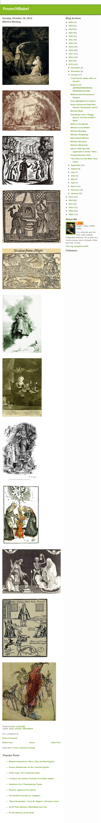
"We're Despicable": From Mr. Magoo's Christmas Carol (34, 801)
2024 (71, 29)
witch (11, 729)
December (76, 68)
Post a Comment (9, 738)
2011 (71, 204)
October (75, 75)
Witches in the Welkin (80, 127)
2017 (71, 54)
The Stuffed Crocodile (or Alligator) (24, 796)
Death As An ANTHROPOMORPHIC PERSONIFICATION (81, 88)
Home (31, 742)
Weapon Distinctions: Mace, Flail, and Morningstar (31, 761)
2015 (71, 61)
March (74, 186)
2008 (71, 214)
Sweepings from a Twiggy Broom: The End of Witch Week (82, 118)
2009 (71, 211)
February (75, 190)
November (76, 71)
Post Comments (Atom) (24, 748)
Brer (81, 223)
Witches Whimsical (79, 145)
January (75, 193)
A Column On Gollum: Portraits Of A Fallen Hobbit (31, 778)
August (74, 169)
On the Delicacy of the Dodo (21, 813)
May (73, 179)
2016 (71, 57)
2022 (71, 36)
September (76, 165)
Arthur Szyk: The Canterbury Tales (24, 773)
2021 (71, 40)
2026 (71, 22)
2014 (71, 64)
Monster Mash (76, 111)
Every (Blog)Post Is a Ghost (82, 101)
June (73, 176)
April (73, 183)
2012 (71, 200)
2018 (71, 50)
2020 (71, 43)
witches (18, 729)
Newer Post (7, 742)
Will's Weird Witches (79, 138)
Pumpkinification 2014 (80, 155)
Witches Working (78, 131)
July (73, 172)
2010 (71, 207)
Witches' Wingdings (79, 134)
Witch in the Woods (79, 124)
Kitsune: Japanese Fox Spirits (22, 790)
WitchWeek (28, 729)
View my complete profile (77, 246)
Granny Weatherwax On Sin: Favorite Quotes (29, 767)
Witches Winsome (78, 141)
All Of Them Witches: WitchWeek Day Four (28, 807)
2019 (71, 47)
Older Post (56, 742)
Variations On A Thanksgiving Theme (25, 784)
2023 (71, 33)
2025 (71, 26)
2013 (71, 197)
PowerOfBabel (16, 9)
